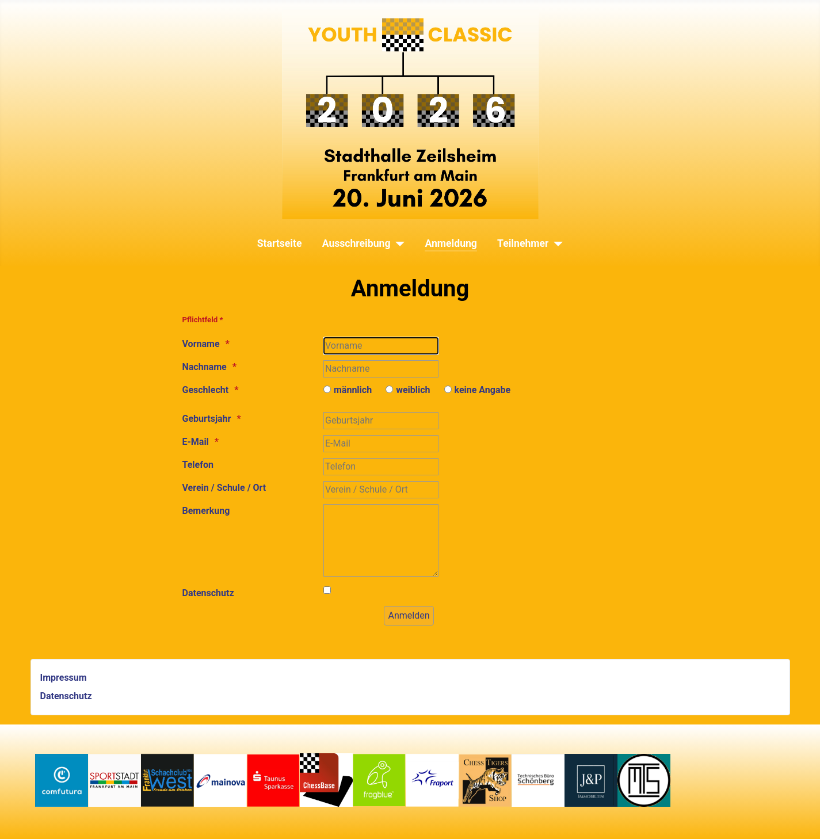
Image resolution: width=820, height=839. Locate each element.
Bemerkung (206, 510)
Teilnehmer (522, 243)
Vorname (201, 343)
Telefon (197, 464)
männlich (353, 389)
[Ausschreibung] (397, 243)
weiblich (413, 389)
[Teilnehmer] (555, 243)
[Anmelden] (408, 616)
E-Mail (195, 441)
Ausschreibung (356, 243)
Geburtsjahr (206, 418)
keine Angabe (483, 389)
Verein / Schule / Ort (224, 487)
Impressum (63, 677)
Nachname (204, 366)
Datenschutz (208, 593)
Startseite (279, 243)
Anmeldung (450, 243)
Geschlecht (205, 389)
